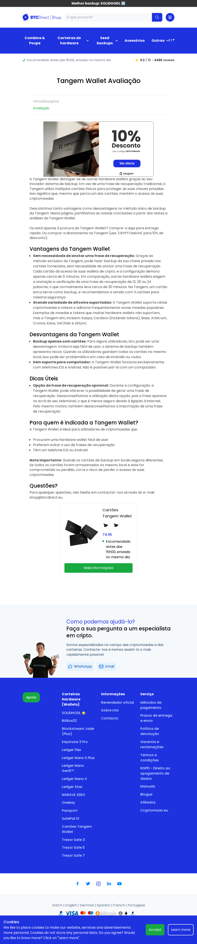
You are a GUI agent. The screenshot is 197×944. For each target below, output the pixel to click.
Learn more (181, 929)
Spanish (104, 905)
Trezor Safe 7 (73, 855)
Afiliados (148, 802)
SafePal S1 (70, 818)
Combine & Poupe (35, 40)
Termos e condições (149, 758)
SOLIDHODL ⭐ (74, 712)
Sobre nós (110, 710)
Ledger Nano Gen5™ (73, 768)
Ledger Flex (71, 749)
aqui (131, 228)
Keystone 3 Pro (75, 741)
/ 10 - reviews (154, 60)
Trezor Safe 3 (73, 839)
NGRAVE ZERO (73, 794)
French (119, 905)
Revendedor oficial (117, 702)
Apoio (31, 697)
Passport (70, 810)
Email (106, 666)
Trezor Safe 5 (73, 847)
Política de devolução (149, 731)
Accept (155, 929)
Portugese (136, 905)
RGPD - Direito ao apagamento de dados (155, 773)
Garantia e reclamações (152, 744)
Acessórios (135, 40)
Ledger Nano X (74, 778)
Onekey (68, 802)
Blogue (146, 794)
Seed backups (105, 40)
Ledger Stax (72, 786)
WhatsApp (80, 666)
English (71, 905)
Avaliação (41, 108)
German (87, 905)
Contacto (109, 718)
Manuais (147, 786)
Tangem (101, 233)
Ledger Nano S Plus (78, 757)
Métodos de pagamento (150, 705)
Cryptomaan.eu (154, 810)
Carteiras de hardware (69, 40)
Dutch (57, 905)
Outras (158, 40)
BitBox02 (69, 720)
